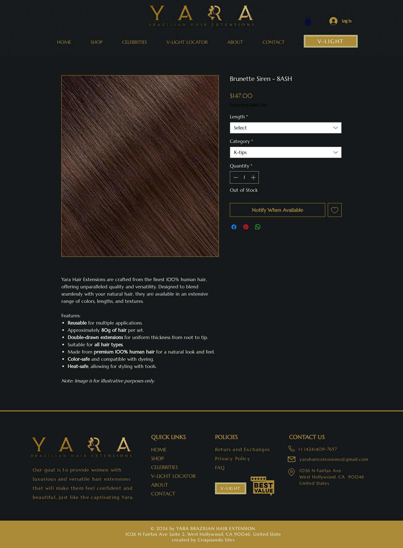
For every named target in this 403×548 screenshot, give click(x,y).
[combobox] (286, 127)
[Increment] (254, 177)
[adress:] (291, 448)
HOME (159, 449)
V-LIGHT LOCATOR (171, 476)
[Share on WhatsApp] (258, 227)
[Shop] (308, 21)
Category (241, 141)
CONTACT (163, 493)
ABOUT (159, 485)
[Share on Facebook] (234, 227)
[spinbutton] (244, 177)
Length (239, 117)
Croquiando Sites (216, 540)
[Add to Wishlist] (335, 210)
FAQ (220, 468)
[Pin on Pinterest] (246, 227)
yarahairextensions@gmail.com (333, 459)
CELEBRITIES (164, 467)
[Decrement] (235, 177)
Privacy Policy (232, 458)
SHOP (157, 458)
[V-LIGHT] (331, 41)
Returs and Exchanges (242, 449)
